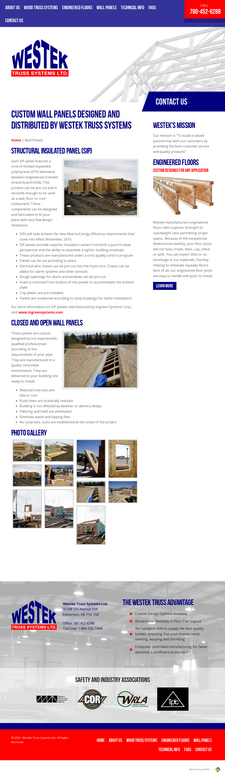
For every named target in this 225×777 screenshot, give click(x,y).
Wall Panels (107, 7)
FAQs (152, 7)
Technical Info (132, 7)
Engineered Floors (77, 7)
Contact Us (14, 20)
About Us (12, 7)
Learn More (164, 285)
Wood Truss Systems (41, 7)
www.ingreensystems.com (40, 312)
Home (16, 140)
